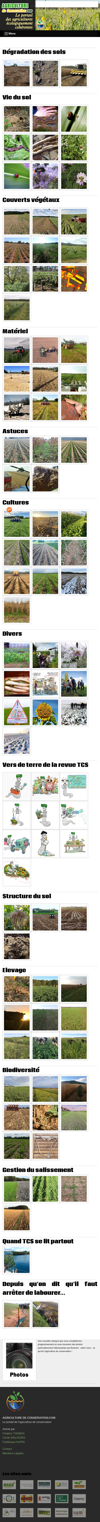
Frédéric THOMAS (14, 1433)
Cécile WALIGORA (14, 1437)
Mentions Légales (13, 1453)
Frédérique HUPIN (14, 1442)
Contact (7, 1448)
